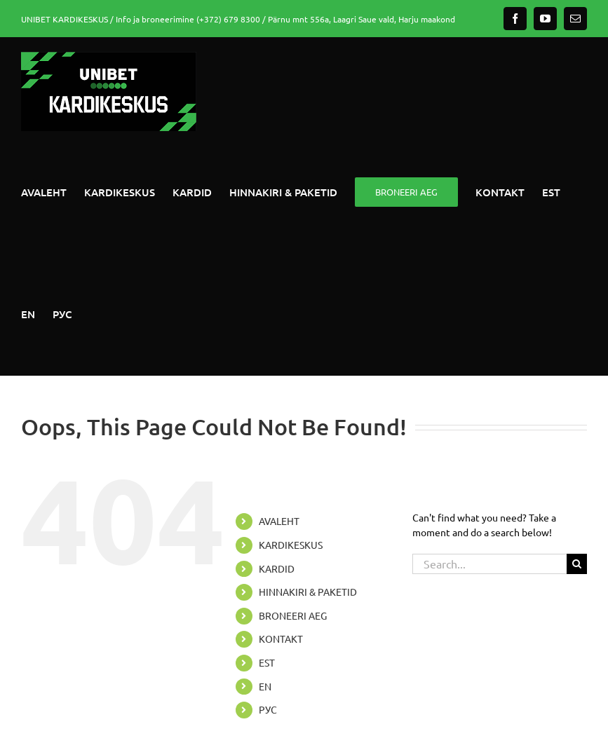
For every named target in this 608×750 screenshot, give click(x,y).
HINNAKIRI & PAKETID (308, 591)
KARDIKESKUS (291, 544)
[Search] (577, 564)
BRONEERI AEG (293, 615)
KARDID (277, 568)
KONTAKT (281, 638)
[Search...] (489, 564)
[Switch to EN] (28, 314)
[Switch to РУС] (62, 314)
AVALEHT (279, 520)
